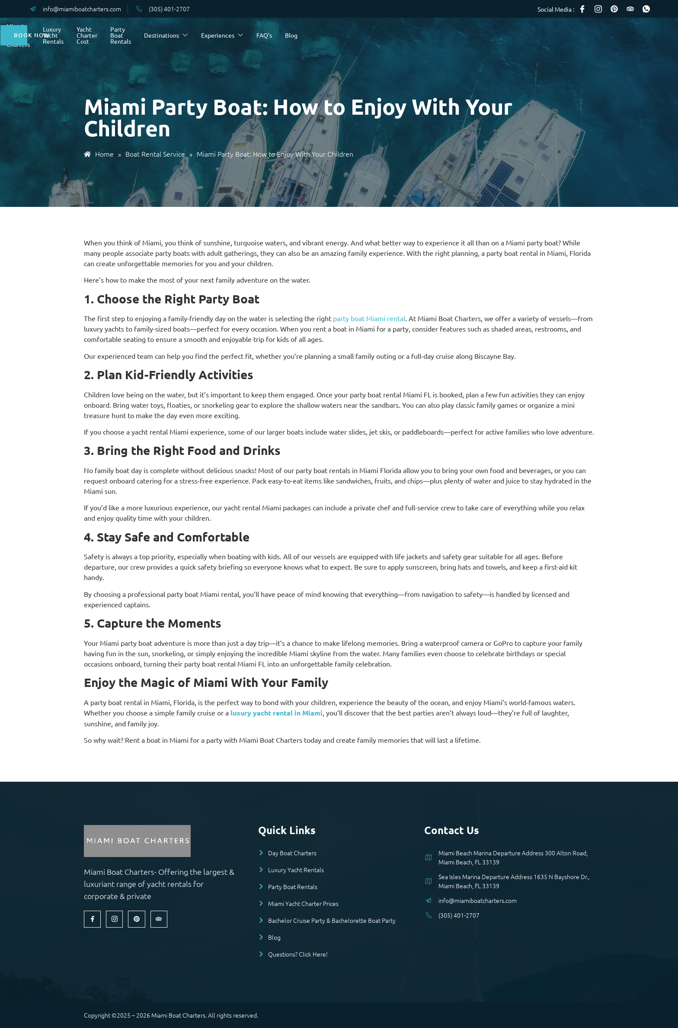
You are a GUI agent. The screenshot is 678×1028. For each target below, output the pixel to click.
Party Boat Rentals (333, 35)
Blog (529, 35)
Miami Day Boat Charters (129, 35)
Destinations (404, 35)
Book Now (608, 35)
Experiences (460, 35)
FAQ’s (502, 35)
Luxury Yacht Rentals (205, 35)
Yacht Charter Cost (274, 35)
